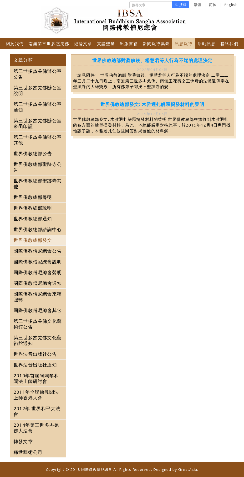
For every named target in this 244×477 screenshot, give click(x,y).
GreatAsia (187, 469)
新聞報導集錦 (156, 43)
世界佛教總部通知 (33, 219)
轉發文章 (23, 441)
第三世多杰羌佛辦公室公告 (38, 74)
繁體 (197, 4)
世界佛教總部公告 (33, 153)
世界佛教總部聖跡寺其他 (38, 184)
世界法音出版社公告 (35, 354)
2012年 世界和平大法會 (37, 411)
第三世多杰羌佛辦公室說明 (38, 90)
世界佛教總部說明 (33, 208)
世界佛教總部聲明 (33, 197)
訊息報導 (184, 43)
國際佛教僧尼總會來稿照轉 (38, 297)
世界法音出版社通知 (35, 365)
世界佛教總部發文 (33, 240)
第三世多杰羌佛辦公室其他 (38, 140)
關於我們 (15, 43)
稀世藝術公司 (28, 452)
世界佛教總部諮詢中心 (38, 229)
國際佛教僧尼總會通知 (38, 283)
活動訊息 (207, 43)
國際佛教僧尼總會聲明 (38, 272)
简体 (213, 4)
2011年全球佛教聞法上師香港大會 (36, 395)
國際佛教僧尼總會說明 (38, 262)
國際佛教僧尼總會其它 (38, 310)
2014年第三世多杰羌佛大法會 (36, 428)
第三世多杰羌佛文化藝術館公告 (38, 324)
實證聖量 (106, 43)
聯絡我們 (229, 43)
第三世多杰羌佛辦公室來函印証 (38, 123)
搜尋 (180, 5)
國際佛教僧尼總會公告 (38, 251)
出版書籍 (129, 43)
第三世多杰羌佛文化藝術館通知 (38, 340)
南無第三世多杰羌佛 (49, 43)
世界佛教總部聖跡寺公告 (38, 167)
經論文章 (83, 43)
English (231, 4)
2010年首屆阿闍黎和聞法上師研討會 (36, 378)
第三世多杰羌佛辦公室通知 (38, 107)
